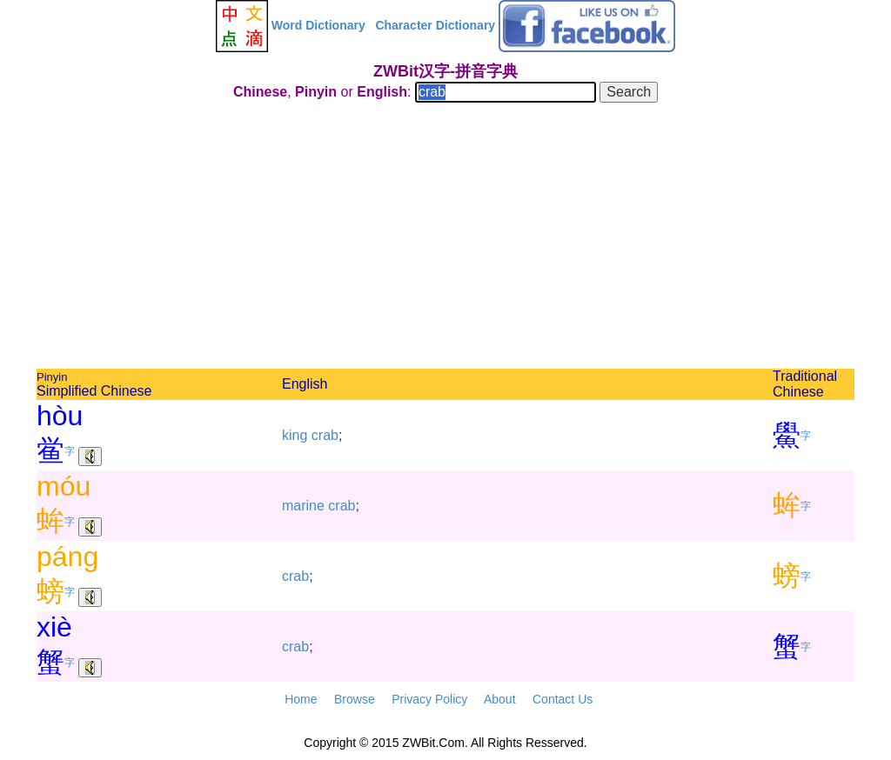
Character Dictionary (435, 25)
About (500, 699)
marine (303, 505)
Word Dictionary (318, 25)
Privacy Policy (429, 699)
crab (325, 435)
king (294, 435)
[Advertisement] (445, 238)
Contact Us (563, 699)
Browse (354, 699)
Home (301, 699)
